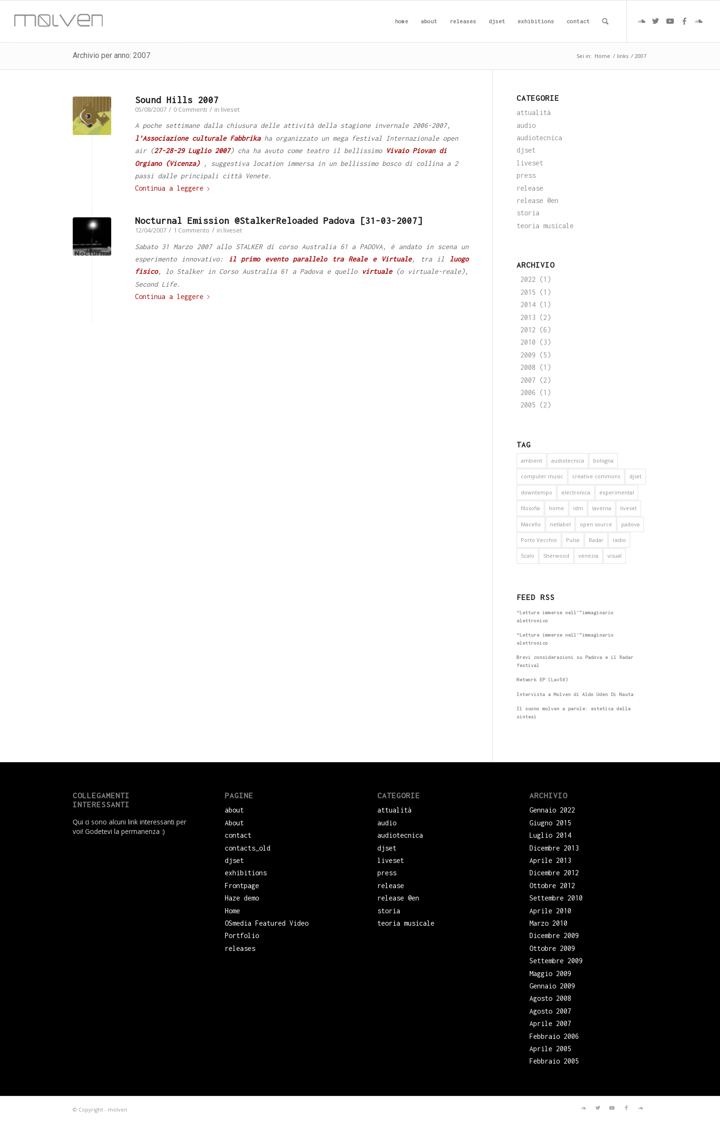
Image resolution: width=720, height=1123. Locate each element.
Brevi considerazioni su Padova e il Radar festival (575, 661)
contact (238, 835)
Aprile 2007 (550, 1023)
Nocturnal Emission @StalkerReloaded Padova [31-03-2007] (278, 220)
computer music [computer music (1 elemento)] (542, 476)
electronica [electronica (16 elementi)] (575, 492)
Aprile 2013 (550, 860)
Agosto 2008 (550, 998)
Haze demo (242, 898)
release (530, 188)
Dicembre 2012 (554, 873)
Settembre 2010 (556, 898)
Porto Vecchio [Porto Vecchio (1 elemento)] (539, 539)
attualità (534, 112)
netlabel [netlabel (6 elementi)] (560, 524)
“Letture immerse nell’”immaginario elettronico (565, 616)
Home (232, 911)
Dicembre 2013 (554, 848)
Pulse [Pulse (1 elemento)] (573, 539)
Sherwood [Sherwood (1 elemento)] (556, 555)
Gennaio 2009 (552, 986)
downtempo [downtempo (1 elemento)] (536, 492)
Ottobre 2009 (552, 948)
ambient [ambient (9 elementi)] (531, 460)
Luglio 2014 (550, 835)
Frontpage (242, 885)
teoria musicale (545, 226)
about (234, 810)
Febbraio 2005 (554, 1061)
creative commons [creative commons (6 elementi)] (596, 476)
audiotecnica (539, 138)
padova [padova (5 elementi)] (630, 524)
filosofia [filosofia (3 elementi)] (530, 508)
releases (240, 948)
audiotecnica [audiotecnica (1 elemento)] (567, 460)
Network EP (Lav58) (542, 679)
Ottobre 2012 (552, 885)
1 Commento (191, 230)
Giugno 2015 (550, 823)
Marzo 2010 (548, 923)
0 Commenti (190, 109)
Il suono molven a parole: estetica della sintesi (574, 712)
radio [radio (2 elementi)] (619, 539)
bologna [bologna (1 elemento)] (603, 460)
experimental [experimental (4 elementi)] (616, 492)
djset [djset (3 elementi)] (635, 476)
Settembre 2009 (556, 961)
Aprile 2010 (550, 911)
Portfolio (242, 935)
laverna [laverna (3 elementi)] (601, 508)
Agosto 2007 (550, 1011)
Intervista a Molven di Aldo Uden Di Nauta (575, 694)
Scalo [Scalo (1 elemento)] (527, 555)
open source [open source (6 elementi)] (596, 524)
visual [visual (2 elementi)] (614, 555)
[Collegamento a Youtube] (670, 21)
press (526, 175)
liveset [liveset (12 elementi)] (628, 508)
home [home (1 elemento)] (556, 508)
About (234, 823)
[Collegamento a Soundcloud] (641, 21)
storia (528, 213)
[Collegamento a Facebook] (684, 21)
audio (526, 125)
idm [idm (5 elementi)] (578, 508)
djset (526, 150)
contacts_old (247, 848)
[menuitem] (401, 21)
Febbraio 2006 (554, 1036)
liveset (230, 109)
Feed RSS (536, 597)
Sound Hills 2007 (177, 100)
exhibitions (246, 873)
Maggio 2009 (550, 973)
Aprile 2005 (550, 1049)
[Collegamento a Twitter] (656, 21)
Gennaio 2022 (552, 810)
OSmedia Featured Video (266, 923)
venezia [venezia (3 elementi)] (588, 555)
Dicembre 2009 (554, 935)
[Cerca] (605, 21)
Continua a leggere (174, 188)
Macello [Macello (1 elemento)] (531, 524)
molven (117, 1109)
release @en (537, 200)
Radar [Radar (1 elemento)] (596, 539)
